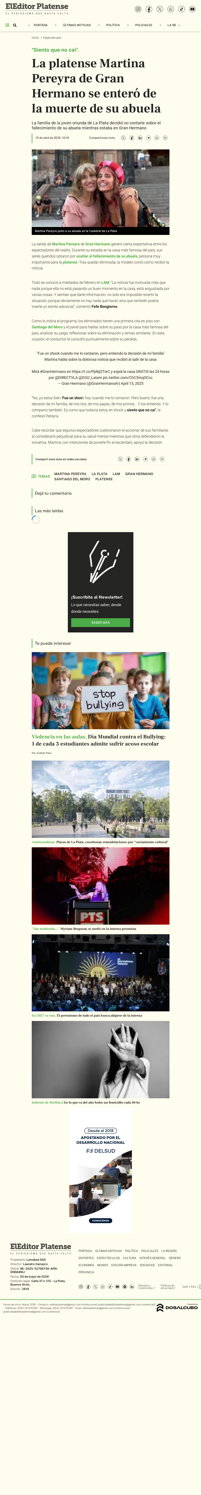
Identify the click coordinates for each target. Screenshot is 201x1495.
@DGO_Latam (90, 377)
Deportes (86, 1258)
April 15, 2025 (132, 383)
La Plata (99, 474)
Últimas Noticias (77, 25)
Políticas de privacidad (167, 1287)
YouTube (117, 1286)
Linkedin (132, 1286)
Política (113, 25)
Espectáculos (52, 37)
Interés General (152, 1258)
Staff (185, 1286)
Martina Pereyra (66, 244)
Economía (86, 1265)
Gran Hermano (97, 244)
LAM (105, 282)
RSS (193, 1286)
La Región (175, 25)
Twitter (95, 1286)
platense (70, 262)
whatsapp (102, 1286)
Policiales (143, 25)
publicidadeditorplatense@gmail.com (119, 1304)
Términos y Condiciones (145, 1287)
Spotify (124, 1286)
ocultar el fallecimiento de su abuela (107, 256)
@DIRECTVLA (66, 377)
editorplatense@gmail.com (65, 1304)
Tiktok (110, 1286)
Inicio (36, 37)
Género (175, 1258)
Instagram (80, 1286)
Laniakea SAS (36, 1259)
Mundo (102, 1265)
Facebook (88, 1286)
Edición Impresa (124, 1265)
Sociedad (147, 1265)
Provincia (86, 1272)
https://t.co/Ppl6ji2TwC (91, 371)
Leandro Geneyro (35, 1264)
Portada (41, 25)
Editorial (165, 1265)
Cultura (129, 1258)
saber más (100, 622)
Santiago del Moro (47, 327)
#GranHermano (53, 371)
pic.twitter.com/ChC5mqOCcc (128, 377)
